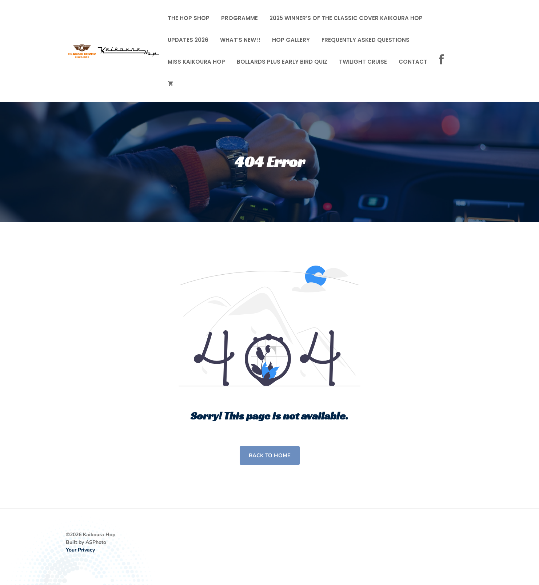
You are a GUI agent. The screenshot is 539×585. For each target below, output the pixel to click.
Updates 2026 (188, 40)
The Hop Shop (188, 18)
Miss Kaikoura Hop (196, 61)
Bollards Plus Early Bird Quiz (282, 61)
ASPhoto (95, 542)
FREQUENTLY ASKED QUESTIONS (366, 40)
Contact (413, 61)
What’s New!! (240, 40)
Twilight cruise (363, 61)
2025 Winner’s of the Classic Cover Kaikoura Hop (346, 18)
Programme (239, 18)
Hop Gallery (291, 40)
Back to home (270, 455)
